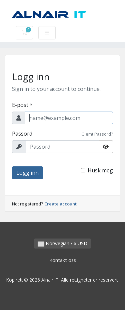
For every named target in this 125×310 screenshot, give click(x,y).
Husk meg (100, 170)
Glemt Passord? (97, 134)
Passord (22, 133)
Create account (60, 204)
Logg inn (27, 172)
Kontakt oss (62, 260)
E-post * (22, 105)
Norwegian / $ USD (62, 243)
